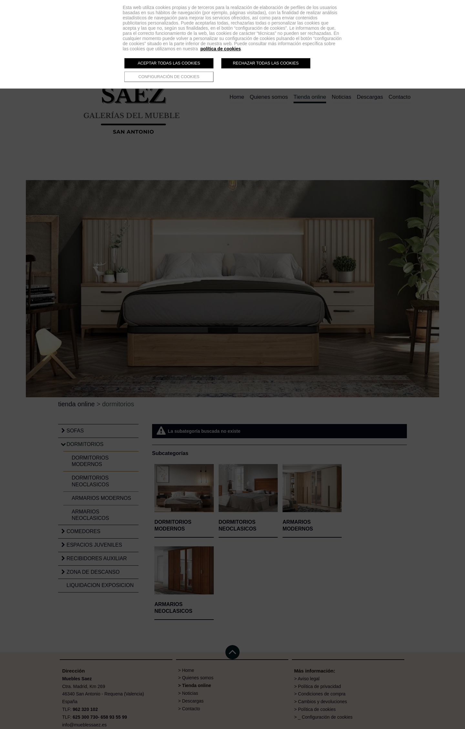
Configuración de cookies (169, 77)
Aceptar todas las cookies (169, 63)
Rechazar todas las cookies (266, 63)
